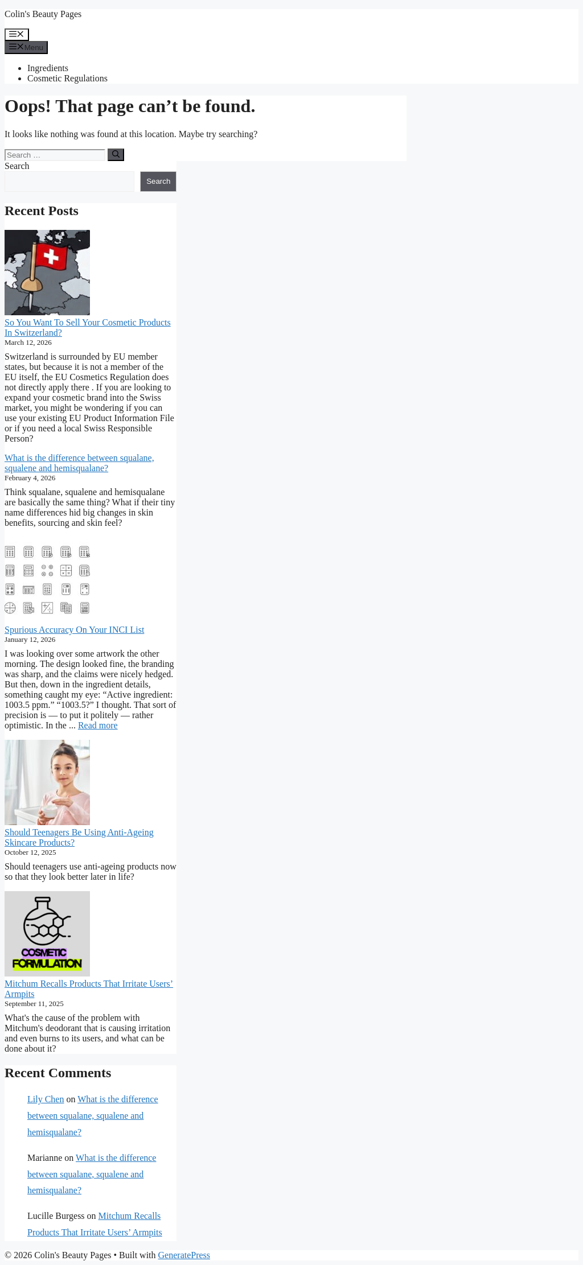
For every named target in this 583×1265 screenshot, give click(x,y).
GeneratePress (184, 1255)
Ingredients (47, 68)
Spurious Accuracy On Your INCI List (74, 629)
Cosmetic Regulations (67, 78)
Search (17, 166)
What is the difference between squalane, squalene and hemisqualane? (79, 463)
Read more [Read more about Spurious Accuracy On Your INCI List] (98, 725)
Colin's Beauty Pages (43, 14)
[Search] (116, 155)
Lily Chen (45, 1099)
